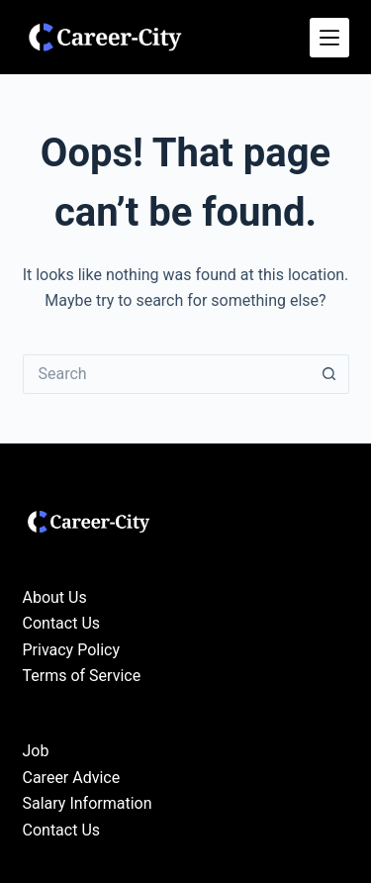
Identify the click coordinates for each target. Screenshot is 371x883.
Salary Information (87, 803)
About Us (55, 597)
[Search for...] (166, 374)
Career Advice (72, 777)
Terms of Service (82, 675)
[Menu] (329, 37)
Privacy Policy (72, 649)
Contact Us (62, 623)
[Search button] (329, 374)
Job (36, 750)
